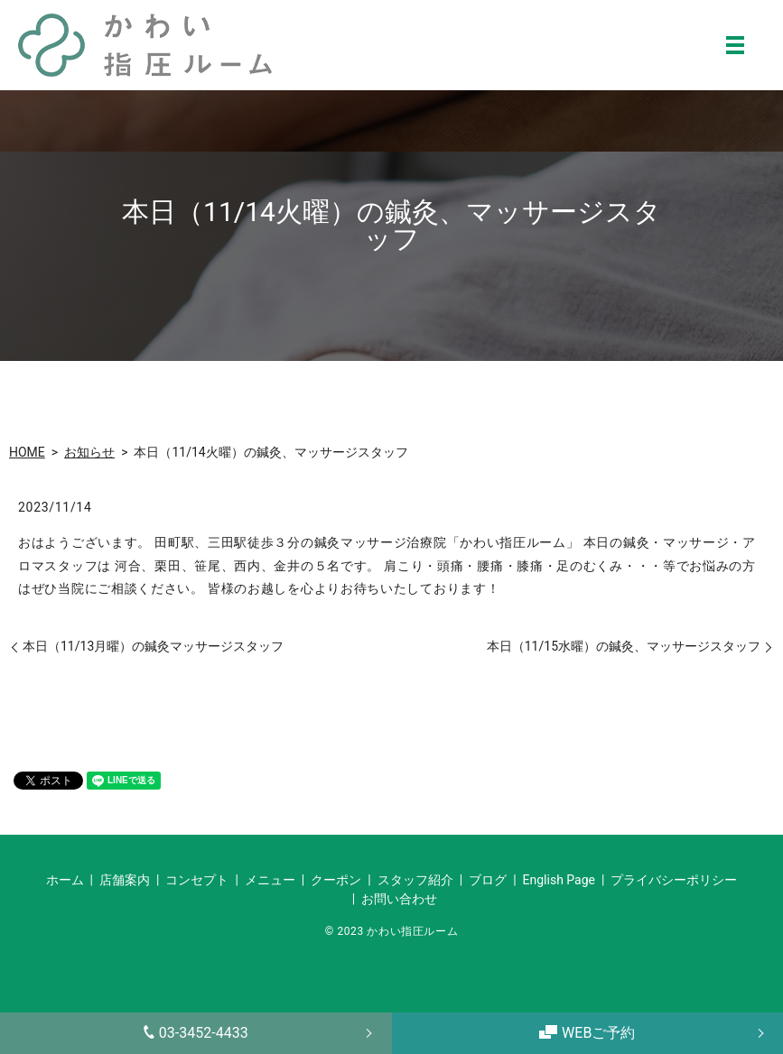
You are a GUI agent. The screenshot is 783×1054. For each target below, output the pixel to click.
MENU (735, 45)
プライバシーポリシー (674, 880)
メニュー (270, 880)
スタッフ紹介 (415, 880)
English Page (559, 880)
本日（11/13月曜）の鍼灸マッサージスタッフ (153, 646)
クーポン (336, 880)
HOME (27, 452)
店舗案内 (124, 880)
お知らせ (89, 452)
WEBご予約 (587, 1032)
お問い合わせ (399, 899)
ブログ (488, 880)
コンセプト (196, 880)
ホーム (65, 880)
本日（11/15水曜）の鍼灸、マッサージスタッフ (623, 646)
